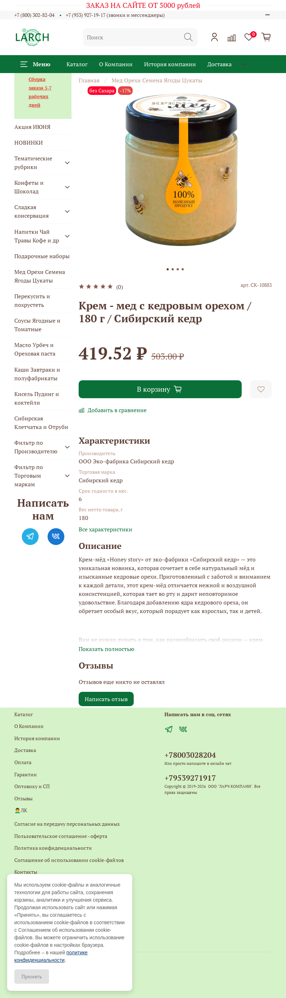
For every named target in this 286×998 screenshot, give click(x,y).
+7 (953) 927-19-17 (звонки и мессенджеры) (115, 14)
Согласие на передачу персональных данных (67, 823)
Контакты (25, 871)
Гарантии (25, 774)
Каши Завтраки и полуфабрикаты (37, 374)
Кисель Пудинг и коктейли (36, 398)
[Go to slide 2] (173, 269)
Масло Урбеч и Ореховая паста (34, 349)
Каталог (77, 64)
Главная (89, 80)
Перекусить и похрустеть (32, 300)
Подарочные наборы (42, 256)
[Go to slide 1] (168, 269)
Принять (31, 976)
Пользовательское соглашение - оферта (60, 836)
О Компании (116, 64)
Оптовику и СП (32, 786)
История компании (170, 64)
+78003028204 (190, 755)
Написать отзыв (106, 699)
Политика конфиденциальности (53, 847)
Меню (35, 64)
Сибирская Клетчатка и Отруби (41, 422)
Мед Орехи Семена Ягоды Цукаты (157, 80)
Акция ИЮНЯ (32, 127)
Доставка (219, 64)
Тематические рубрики (33, 162)
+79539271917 (190, 778)
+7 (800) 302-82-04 (34, 14)
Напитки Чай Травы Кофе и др (36, 236)
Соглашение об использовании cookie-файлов (69, 860)
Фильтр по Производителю (36, 447)
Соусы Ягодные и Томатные (37, 325)
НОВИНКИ (28, 142)
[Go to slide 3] (178, 269)
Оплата (22, 762)
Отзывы (23, 798)
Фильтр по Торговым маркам (28, 475)
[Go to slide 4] (183, 269)
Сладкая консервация (31, 211)
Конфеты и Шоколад (29, 187)
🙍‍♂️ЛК (20, 810)
